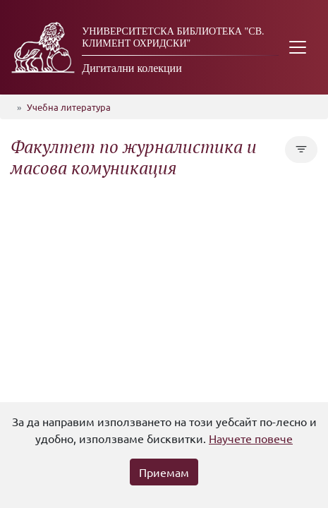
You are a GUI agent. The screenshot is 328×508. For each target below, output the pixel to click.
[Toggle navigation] (298, 47)
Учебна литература (69, 107)
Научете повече (251, 438)
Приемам (164, 472)
